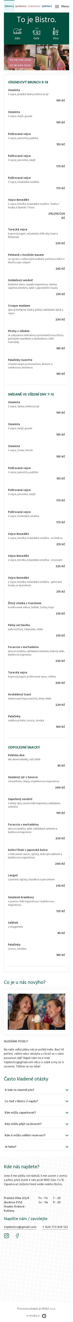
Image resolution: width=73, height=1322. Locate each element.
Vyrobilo (36, 1316)
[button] (67, 57)
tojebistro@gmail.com (20, 1227)
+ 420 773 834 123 (55, 1227)
